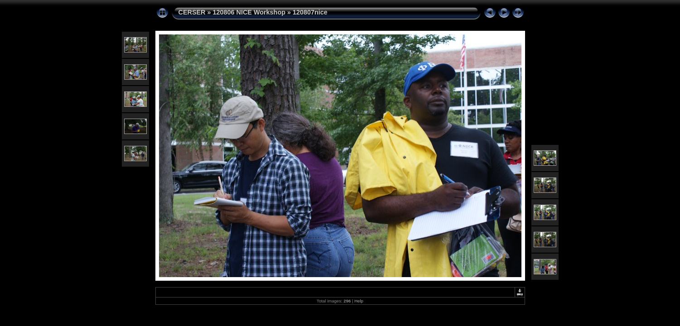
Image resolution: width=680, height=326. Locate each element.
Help (358, 300)
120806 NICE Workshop (248, 12)
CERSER (192, 12)
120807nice (310, 12)
